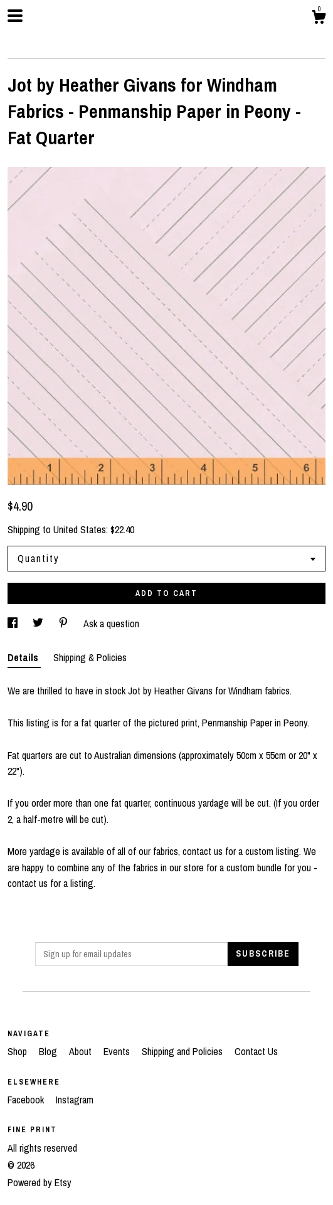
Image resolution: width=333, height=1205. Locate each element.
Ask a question (111, 623)
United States (79, 529)
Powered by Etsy (39, 1182)
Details (24, 657)
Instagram (74, 1100)
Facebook (27, 1100)
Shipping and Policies (183, 1051)
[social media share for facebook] (14, 623)
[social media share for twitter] (39, 623)
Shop (18, 1051)
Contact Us (256, 1051)
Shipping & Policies (90, 657)
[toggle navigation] (15, 15)
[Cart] (318, 18)
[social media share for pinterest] (64, 623)
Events (117, 1051)
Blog (49, 1051)
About (81, 1051)
